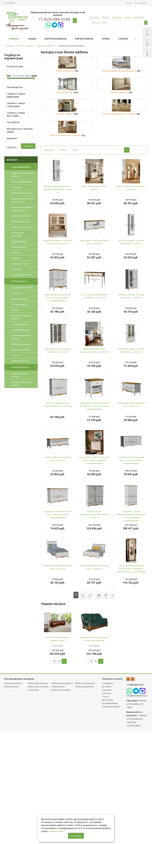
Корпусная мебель (55, 38)
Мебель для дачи (20, 263)
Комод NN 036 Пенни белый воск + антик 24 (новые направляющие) (57, 627)
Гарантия (116, 17)
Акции (32, 38)
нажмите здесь (56, 831)
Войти (129, 3)
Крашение (12, 138)
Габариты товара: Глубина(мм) (16, 105)
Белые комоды (119, 148)
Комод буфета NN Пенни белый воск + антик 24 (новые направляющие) (94, 572)
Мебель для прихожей (17, 234)
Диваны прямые (19, 298)
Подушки (15, 258)
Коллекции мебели (21, 274)
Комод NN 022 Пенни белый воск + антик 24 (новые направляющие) (57, 410)
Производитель (15, 87)
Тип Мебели (13, 122)
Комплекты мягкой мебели (21, 317)
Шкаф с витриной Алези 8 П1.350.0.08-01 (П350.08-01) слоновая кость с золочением (131, 681)
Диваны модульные (21, 344)
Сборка (105, 17)
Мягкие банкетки (20, 360)
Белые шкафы (65, 148)
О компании (108, 795)
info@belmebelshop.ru (137, 808)
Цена (75, 262)
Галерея (123, 38)
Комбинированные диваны (21, 337)
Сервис (106, 38)
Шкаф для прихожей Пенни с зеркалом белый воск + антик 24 (57, 301)
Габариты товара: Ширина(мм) (16, 95)
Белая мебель (18, 241)
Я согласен (76, 835)
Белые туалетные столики (65, 247)
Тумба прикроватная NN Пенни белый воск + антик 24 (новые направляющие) (94, 518)
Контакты (139, 17)
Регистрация (141, 3)
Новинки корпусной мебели (21, 384)
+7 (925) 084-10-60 (54, 19)
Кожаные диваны (20, 324)
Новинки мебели (24, 367)
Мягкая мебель (84, 38)
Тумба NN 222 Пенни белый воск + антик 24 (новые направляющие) (131, 572)
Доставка (94, 17)
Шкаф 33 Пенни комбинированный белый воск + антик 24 (94, 627)
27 (105, 707)
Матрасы (16, 252)
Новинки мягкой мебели (19, 375)
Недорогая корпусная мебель (22, 175)
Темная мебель (19, 246)
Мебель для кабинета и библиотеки (22, 209)
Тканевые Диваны (20, 329)
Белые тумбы (64, 198)
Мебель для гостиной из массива (22, 200)
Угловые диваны (19, 304)
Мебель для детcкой (22, 227)
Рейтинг (63, 262)
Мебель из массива (21, 215)
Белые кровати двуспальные (119, 98)
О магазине (9, 3)
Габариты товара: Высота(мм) (16, 114)
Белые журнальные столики (119, 198)
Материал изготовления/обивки (20, 130)
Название (49, 262)
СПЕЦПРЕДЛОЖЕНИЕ (22, 181)
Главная (14, 38)
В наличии (16, 187)
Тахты (14, 355)
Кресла (14, 310)
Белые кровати (65, 98)
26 (98, 707)
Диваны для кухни (20, 349)
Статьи (127, 17)
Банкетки (16, 269)
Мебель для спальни (22, 193)
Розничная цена (15, 66)
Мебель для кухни (20, 221)
